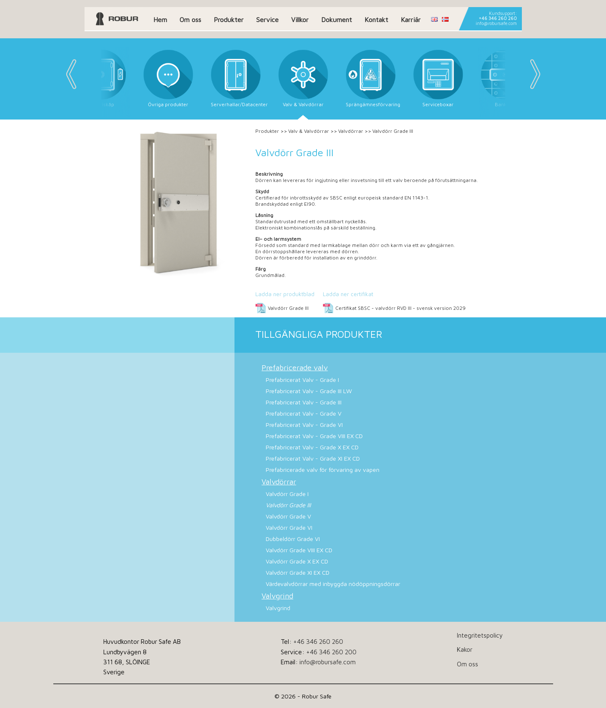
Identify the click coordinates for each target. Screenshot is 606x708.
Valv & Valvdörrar (308, 131)
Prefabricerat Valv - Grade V (304, 413)
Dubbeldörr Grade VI (293, 538)
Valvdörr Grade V (288, 516)
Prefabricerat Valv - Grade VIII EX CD (314, 435)
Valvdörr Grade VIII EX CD (299, 549)
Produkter (229, 19)
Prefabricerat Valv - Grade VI (304, 424)
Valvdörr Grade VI (289, 527)
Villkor (300, 19)
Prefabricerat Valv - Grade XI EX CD (313, 458)
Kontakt (376, 19)
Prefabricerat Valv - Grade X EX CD (312, 447)
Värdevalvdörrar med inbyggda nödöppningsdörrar (333, 583)
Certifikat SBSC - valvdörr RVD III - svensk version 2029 (400, 308)
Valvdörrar (350, 131)
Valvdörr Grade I (287, 493)
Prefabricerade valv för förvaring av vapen (322, 469)
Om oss (190, 19)
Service (267, 19)
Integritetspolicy (480, 635)
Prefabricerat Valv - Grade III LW (309, 390)
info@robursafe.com (496, 23)
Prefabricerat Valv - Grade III (304, 402)
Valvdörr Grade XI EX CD (297, 572)
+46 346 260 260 (498, 18)
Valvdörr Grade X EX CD (297, 561)
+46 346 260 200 (331, 652)
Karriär (411, 19)
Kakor (464, 649)
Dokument (336, 19)
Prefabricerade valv (295, 367)
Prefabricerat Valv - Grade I (302, 379)
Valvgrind (277, 595)
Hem (160, 19)
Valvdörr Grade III (288, 308)
